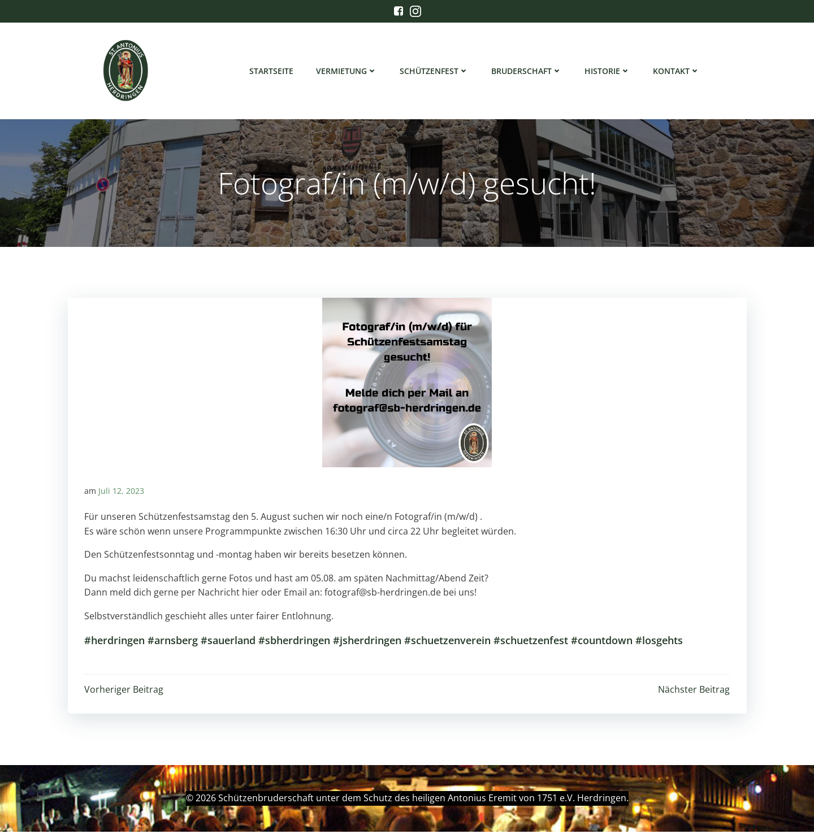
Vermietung (347, 71)
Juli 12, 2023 (121, 493)
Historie (608, 71)
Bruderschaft (527, 71)
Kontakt (676, 71)
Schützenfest (434, 71)
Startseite (272, 71)
